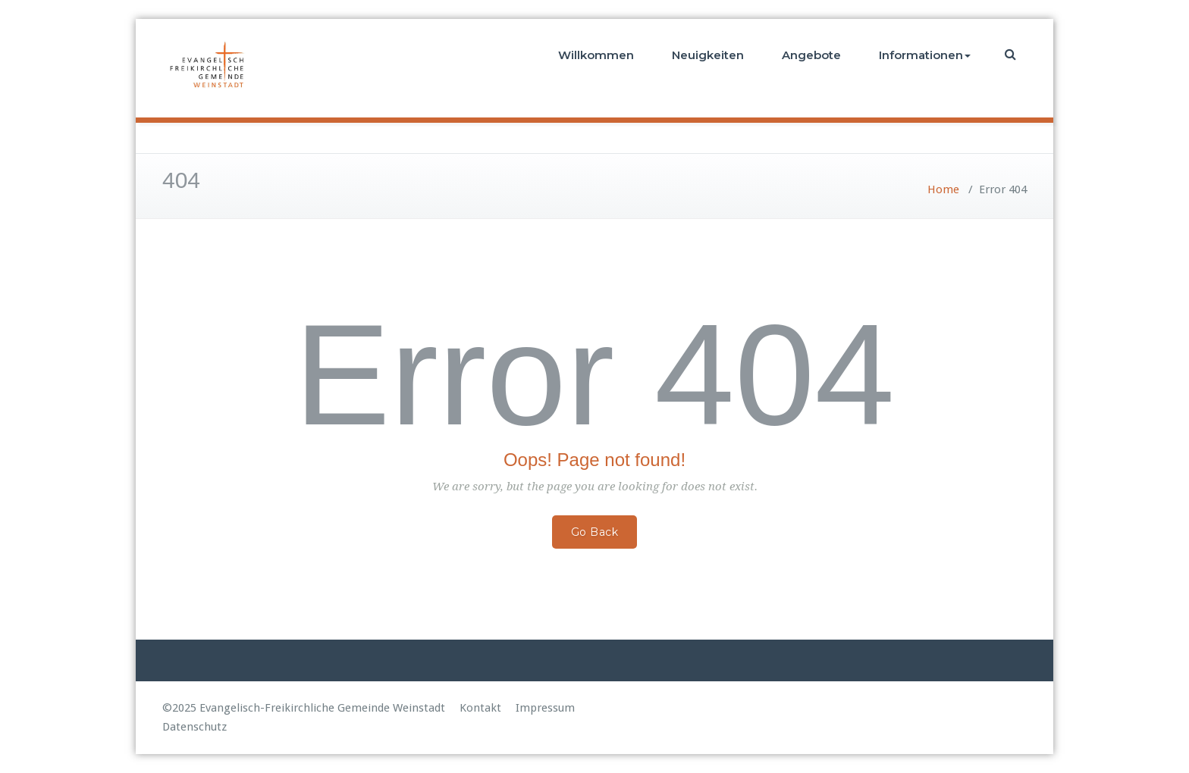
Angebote (811, 55)
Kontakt (480, 708)
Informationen (925, 55)
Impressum (545, 708)
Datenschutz (194, 727)
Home (943, 189)
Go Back (595, 532)
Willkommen (596, 55)
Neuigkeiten (708, 55)
